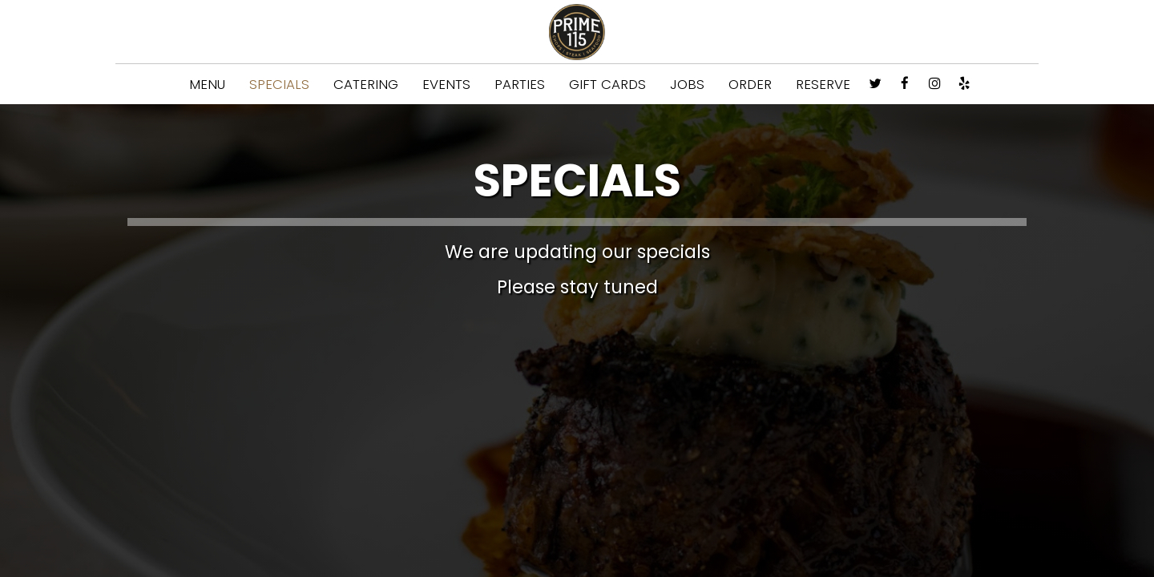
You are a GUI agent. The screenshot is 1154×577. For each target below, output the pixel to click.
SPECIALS (279, 84)
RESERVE (823, 84)
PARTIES (519, 84)
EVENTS (446, 84)
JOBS (687, 84)
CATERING (365, 84)
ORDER (750, 84)
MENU (207, 84)
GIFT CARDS (607, 84)
